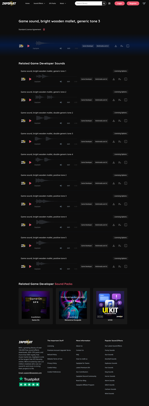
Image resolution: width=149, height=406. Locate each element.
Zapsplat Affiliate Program (85, 385)
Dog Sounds (109, 372)
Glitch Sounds (109, 385)
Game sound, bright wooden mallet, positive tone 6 (44, 258)
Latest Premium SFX (83, 368)
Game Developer (88, 46)
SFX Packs (52, 3)
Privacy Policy (52, 363)
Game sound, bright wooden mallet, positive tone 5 (44, 237)
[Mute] (61, 48)
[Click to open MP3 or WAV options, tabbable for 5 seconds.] (115, 45)
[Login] (120, 3)
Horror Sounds (110, 376)
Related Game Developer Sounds (42, 63)
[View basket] (144, 3)
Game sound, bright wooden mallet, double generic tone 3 (47, 133)
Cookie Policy (51, 368)
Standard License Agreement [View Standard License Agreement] (30, 29)
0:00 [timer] (76, 48)
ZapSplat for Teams (82, 363)
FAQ (77, 355)
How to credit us (81, 359)
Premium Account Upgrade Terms (59, 350)
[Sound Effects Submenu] (45, 3)
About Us (79, 346)
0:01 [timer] (68, 48)
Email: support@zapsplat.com (30, 373)
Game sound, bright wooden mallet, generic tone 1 (43, 71)
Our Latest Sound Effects (113, 346)
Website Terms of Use (54, 359)
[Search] (104, 3)
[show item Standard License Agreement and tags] (127, 45)
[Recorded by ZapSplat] (21, 45)
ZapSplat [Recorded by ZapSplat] (36, 48)
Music (62, 3)
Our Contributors (82, 372)
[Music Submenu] (66, 3)
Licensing (50, 346)
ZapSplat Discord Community (86, 376)
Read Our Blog (81, 380)
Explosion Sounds (111, 363)
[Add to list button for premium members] (121, 45)
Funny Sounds (110, 350)
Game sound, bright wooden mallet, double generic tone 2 (47, 112)
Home (27, 3)
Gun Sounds (109, 355)
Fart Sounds (109, 368)
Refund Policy (52, 355)
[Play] (28, 45)
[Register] (133, 3)
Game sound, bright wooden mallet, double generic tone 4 (47, 154)
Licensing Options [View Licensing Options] (120, 71)
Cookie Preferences (54, 372)
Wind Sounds (109, 393)
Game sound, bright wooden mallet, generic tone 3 (59, 21)
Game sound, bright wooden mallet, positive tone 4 (44, 216)
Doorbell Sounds (110, 359)
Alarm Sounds (110, 380)
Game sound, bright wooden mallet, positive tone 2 (44, 175)
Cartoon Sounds (110, 389)
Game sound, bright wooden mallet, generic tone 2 (43, 92)
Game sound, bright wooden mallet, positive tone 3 (44, 196)
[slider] (55, 43)
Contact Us (80, 350)
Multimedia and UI (102, 46)
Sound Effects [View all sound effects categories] (38, 3)
